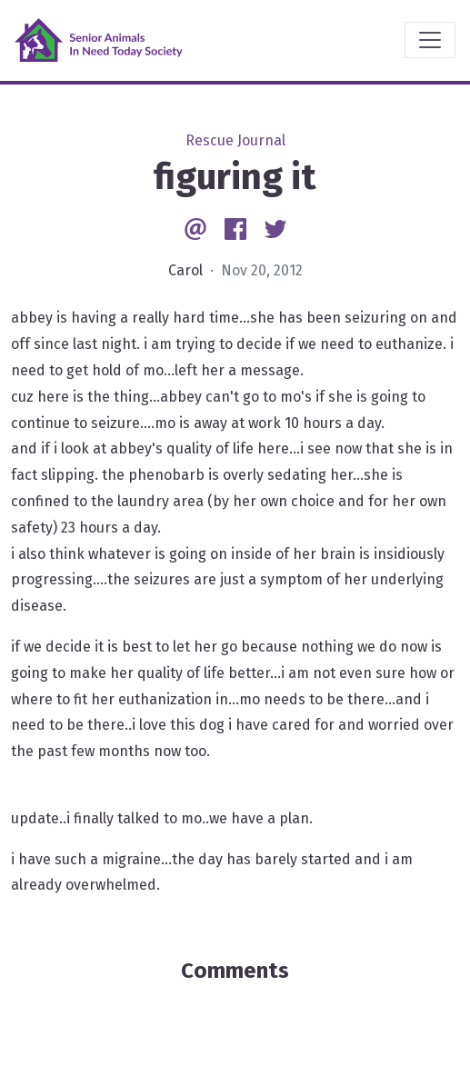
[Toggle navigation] (430, 40)
